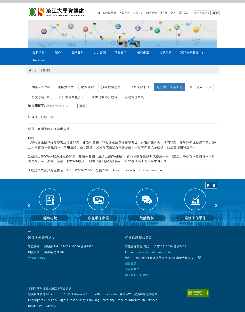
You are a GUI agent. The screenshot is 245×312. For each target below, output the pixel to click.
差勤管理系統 (134, 97)
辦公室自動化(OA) (71, 97)
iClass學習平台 (139, 87)
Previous (29, 205)
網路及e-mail (41, 87)
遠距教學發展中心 (192, 52)
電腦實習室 (66, 87)
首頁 (32, 70)
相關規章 (144, 52)
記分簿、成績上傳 (170, 87)
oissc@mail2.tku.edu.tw (154, 252)
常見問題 (138, 12)
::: (98, 12)
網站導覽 (151, 12)
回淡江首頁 (109, 12)
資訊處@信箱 (36, 258)
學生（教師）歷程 (105, 97)
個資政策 (131, 263)
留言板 (164, 12)
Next (216, 205)
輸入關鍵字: (36, 105)
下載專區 (124, 12)
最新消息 (39, 52)
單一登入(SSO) (200, 87)
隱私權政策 (132, 269)
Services (38, 60)
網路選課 (87, 87)
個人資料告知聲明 (136, 275)
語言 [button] (187, 12)
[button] (208, 185)
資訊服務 (78, 52)
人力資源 (100, 52)
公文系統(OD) (41, 97)
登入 (173, 12)
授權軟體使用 (111, 87)
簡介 (59, 52)
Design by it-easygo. (42, 306)
